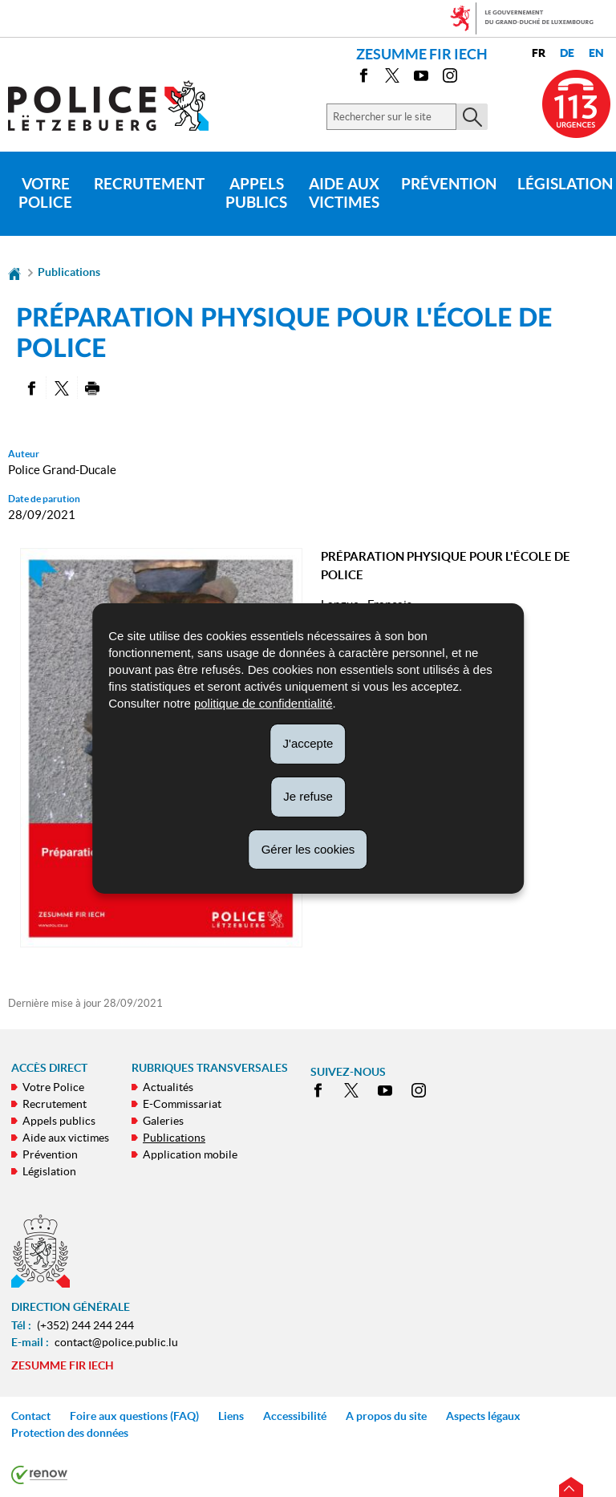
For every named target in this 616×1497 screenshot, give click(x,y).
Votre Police (45, 193)
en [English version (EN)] (596, 53)
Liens (231, 1416)
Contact (31, 1416)
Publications (69, 272)
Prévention (448, 184)
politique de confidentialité (263, 703)
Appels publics (256, 193)
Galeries (163, 1120)
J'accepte (308, 743)
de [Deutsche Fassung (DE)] (567, 53)
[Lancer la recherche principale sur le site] (472, 116)
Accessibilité (294, 1416)
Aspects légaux (483, 1416)
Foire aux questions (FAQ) (134, 1416)
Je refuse (308, 796)
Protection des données (69, 1432)
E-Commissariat (182, 1103)
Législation (49, 1171)
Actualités (168, 1087)
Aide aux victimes (344, 193)
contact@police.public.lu (116, 1342)
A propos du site (386, 1416)
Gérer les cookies (308, 848)
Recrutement (149, 184)
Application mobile (190, 1154)
